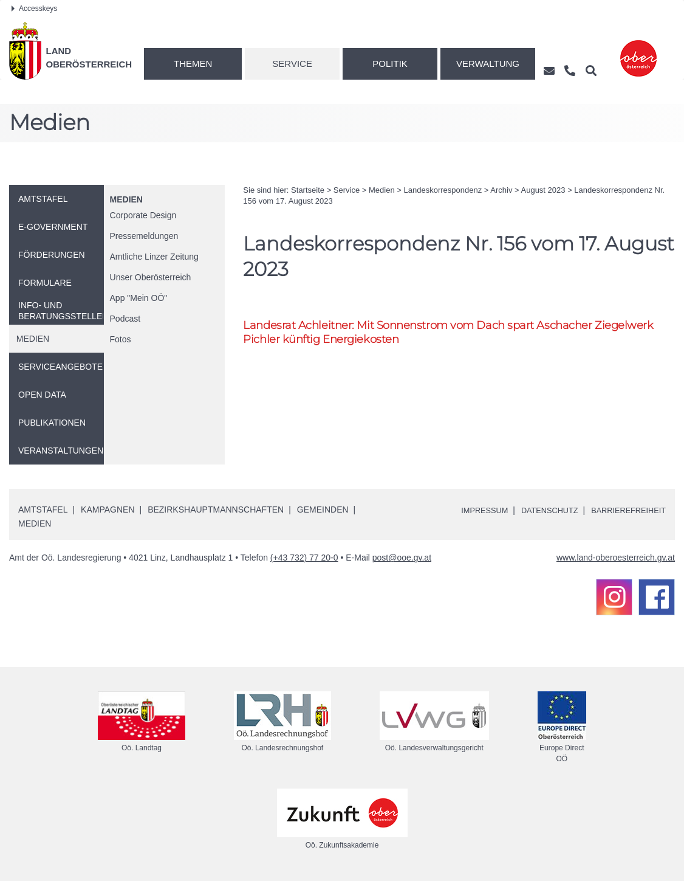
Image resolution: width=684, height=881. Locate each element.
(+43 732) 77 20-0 (304, 557)
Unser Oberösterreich (150, 277)
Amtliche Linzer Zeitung (154, 256)
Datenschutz (539, 510)
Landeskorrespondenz (443, 190)
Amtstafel (42, 509)
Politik (390, 63)
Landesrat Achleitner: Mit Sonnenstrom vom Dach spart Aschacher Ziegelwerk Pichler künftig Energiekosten (457, 332)
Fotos (120, 339)
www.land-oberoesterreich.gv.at (615, 557)
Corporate (143, 215)
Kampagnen (107, 509)
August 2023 (543, 190)
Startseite (307, 190)
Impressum (468, 510)
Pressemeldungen (144, 236)
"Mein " (139, 298)
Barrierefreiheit (625, 510)
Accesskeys (34, 8)
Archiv (501, 190)
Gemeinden (323, 509)
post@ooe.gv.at (401, 557)
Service (292, 63)
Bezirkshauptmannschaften (216, 509)
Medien (126, 199)
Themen (193, 63)
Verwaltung (487, 63)
